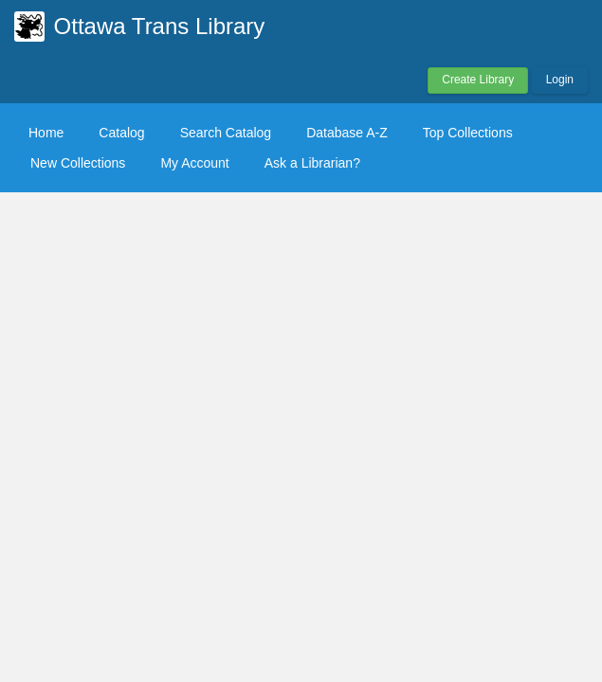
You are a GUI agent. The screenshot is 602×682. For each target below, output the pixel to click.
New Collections (77, 162)
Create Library (478, 79)
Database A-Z (347, 132)
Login (560, 79)
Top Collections (468, 132)
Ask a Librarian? (312, 162)
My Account (194, 162)
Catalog (121, 132)
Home (46, 132)
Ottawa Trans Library (159, 26)
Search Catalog (226, 132)
